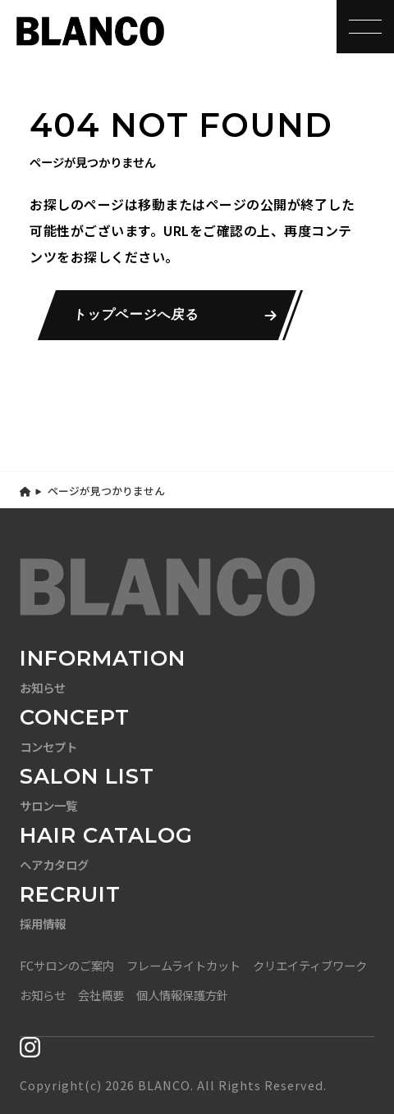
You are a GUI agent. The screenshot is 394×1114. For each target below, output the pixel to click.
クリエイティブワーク (310, 965)
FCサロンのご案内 (67, 965)
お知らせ (43, 994)
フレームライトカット (183, 965)
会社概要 (101, 994)
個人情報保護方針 (182, 994)
